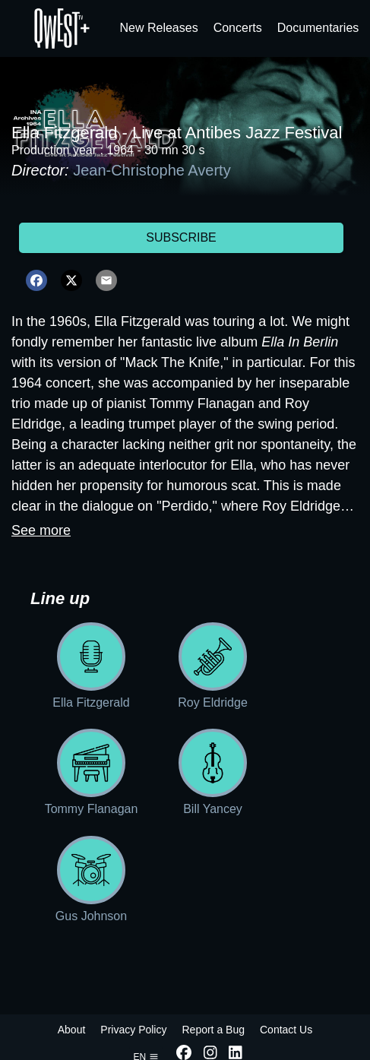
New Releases (159, 27)
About (72, 1030)
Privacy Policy (133, 1030)
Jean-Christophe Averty (152, 170)
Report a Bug (213, 1030)
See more (41, 530)
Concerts (237, 27)
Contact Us (286, 1030)
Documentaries (318, 27)
